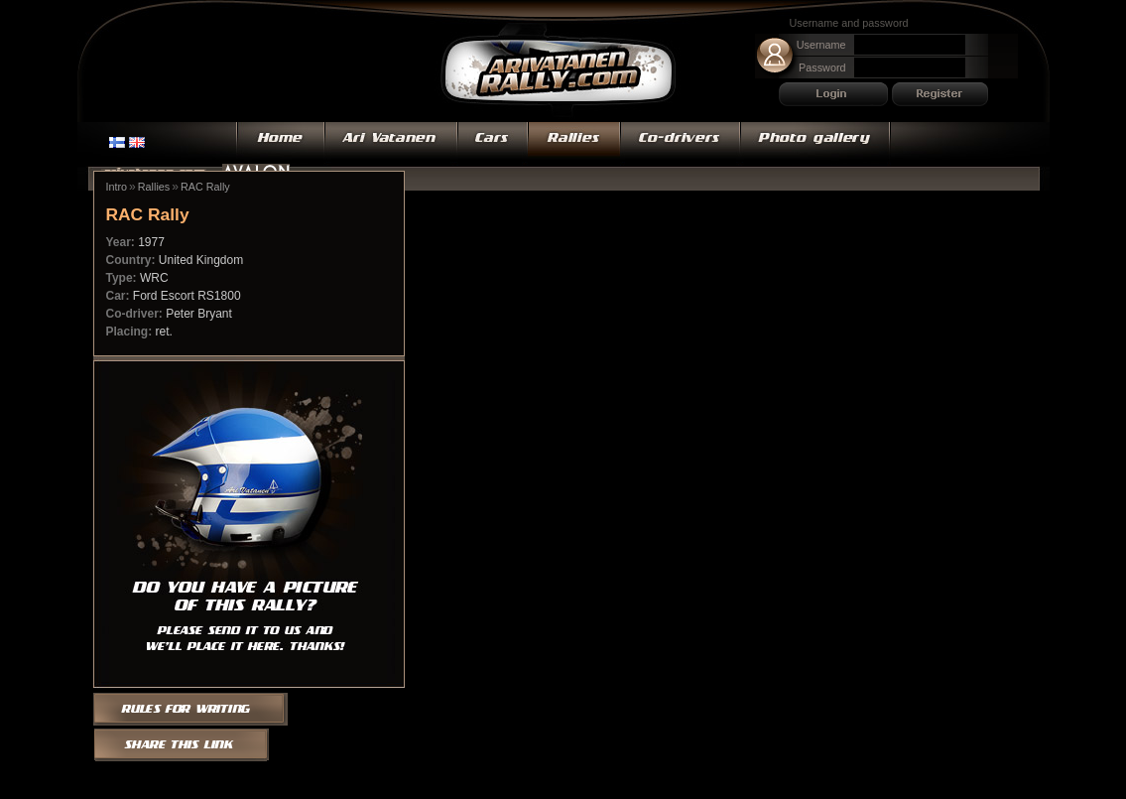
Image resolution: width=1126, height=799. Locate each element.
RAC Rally (205, 187)
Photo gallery (815, 144)
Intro (117, 187)
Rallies (574, 144)
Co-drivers (680, 144)
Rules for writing (197, 708)
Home (280, 144)
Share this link (182, 745)
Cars (492, 144)
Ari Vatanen (558, 72)
